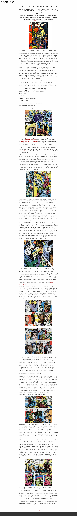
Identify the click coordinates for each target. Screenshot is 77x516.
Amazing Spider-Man (29, 507)
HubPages (38, 510)
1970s (22, 507)
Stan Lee (25, 508)
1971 (24, 507)
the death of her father (24, 150)
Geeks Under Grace (32, 510)
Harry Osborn (48, 507)
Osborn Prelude (21, 508)
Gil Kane (39, 507)
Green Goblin (43, 507)
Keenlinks (39, 513)
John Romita (53, 507)
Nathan (35, 20)
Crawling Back (35, 507)
